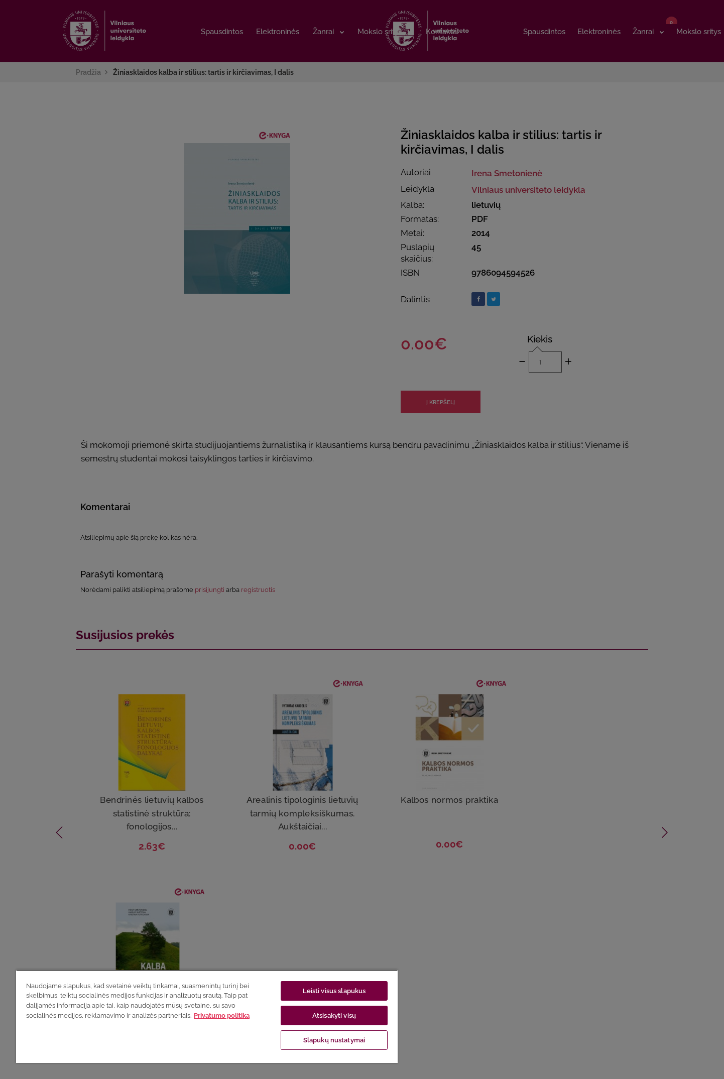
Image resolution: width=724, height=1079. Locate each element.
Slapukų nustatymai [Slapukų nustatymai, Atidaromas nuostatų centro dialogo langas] (334, 1040)
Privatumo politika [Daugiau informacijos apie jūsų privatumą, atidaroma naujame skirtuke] (222, 1015)
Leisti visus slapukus (334, 991)
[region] (207, 1016)
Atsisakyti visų (334, 1015)
